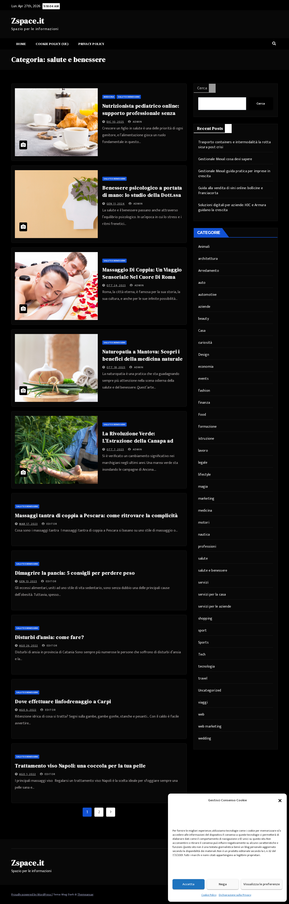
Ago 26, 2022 (28, 645)
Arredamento (208, 271)
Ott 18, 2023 (116, 367)
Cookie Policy (209, 895)
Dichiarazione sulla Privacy (235, 895)
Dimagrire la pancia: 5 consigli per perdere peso (75, 573)
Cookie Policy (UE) (52, 44)
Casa (202, 331)
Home (21, 44)
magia (203, 487)
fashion (204, 391)
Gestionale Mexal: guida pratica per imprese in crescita (234, 173)
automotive (207, 295)
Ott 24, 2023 (116, 285)
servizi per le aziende (214, 606)
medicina (109, 97)
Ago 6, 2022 (27, 710)
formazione (207, 427)
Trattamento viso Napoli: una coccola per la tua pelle (81, 765)
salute (203, 559)
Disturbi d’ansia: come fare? (49, 637)
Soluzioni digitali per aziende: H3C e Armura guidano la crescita (232, 207)
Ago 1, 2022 (27, 774)
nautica (204, 535)
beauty (203, 319)
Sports (203, 642)
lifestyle (204, 475)
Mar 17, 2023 (28, 524)
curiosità (205, 343)
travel (202, 678)
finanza (204, 403)
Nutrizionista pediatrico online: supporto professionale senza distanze (140, 113)
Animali (204, 247)
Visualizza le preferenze (261, 884)
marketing (206, 499)
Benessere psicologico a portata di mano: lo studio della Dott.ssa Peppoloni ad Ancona (142, 195)
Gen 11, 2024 (116, 203)
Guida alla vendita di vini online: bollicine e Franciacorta (230, 190)
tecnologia (206, 666)
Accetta (188, 884)
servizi (203, 583)
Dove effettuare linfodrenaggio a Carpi (63, 701)
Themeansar (85, 894)
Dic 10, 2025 (115, 121)
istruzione (206, 439)
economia (206, 367)
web (201, 714)
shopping (205, 618)
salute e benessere (129, 97)
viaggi (203, 702)
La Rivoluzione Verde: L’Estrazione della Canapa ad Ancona (137, 440)
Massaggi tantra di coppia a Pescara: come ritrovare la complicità (97, 515)
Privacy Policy (91, 44)
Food (202, 415)
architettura (208, 259)
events (203, 379)
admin (135, 121)
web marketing (210, 726)
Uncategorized (209, 690)
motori (203, 523)
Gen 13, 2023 (28, 581)
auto (202, 283)
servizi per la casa (212, 595)
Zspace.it (27, 21)
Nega (223, 884)
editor (49, 524)
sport (202, 630)
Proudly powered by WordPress (31, 894)
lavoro (203, 451)
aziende (204, 307)
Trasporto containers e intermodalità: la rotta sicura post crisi (234, 144)
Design (203, 355)
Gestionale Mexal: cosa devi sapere (225, 159)
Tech (202, 654)
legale (202, 463)
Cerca (202, 88)
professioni (207, 547)
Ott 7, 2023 (115, 449)
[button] (280, 800)
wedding (204, 738)
